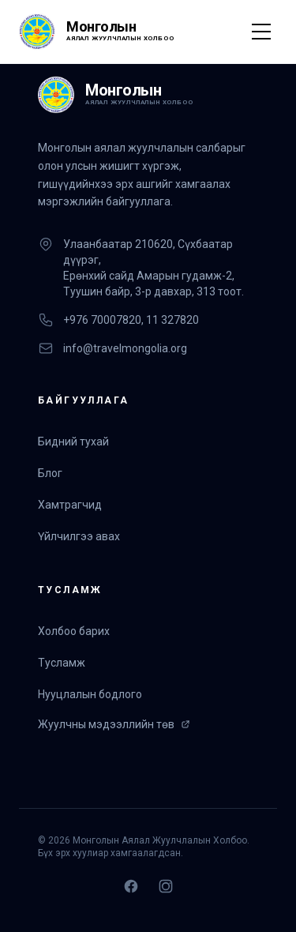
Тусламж (61, 662)
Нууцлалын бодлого (90, 694)
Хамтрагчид (70, 504)
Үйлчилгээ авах (79, 536)
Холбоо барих (74, 631)
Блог (50, 473)
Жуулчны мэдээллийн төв (114, 724)
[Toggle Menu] (261, 31)
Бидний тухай (73, 441)
